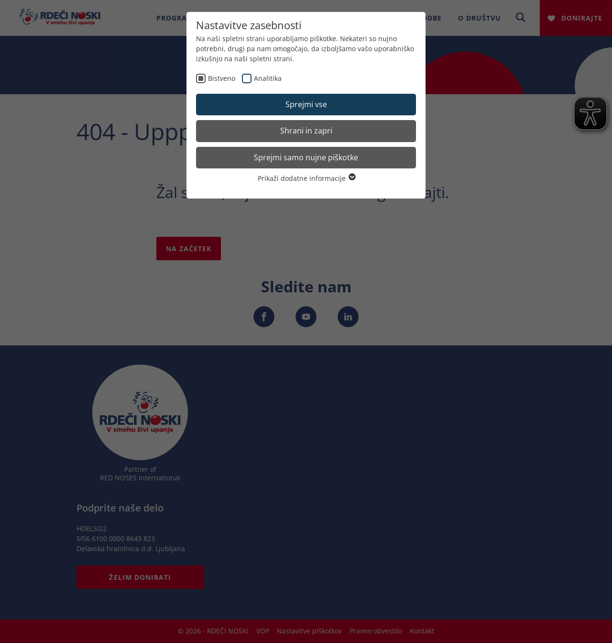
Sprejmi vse (306, 104)
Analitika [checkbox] (268, 78)
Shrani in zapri (306, 130)
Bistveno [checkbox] (221, 78)
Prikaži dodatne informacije (306, 178)
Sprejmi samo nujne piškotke (306, 157)
